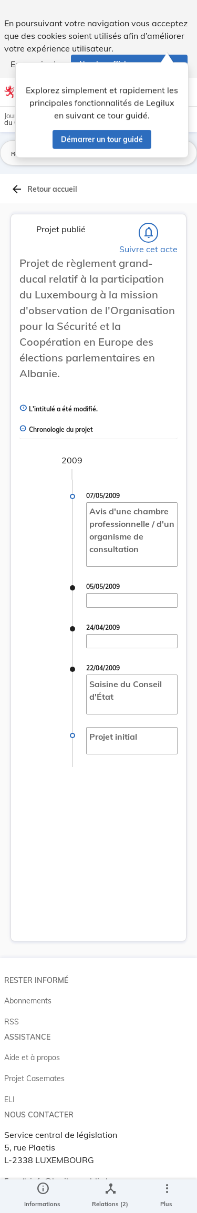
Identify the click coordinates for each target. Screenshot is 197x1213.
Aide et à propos (32, 1057)
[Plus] (166, 1196)
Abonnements (27, 1000)
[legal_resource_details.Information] (42, 1196)
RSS (11, 1022)
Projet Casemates (34, 1078)
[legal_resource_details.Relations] (110, 1196)
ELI (9, 1099)
